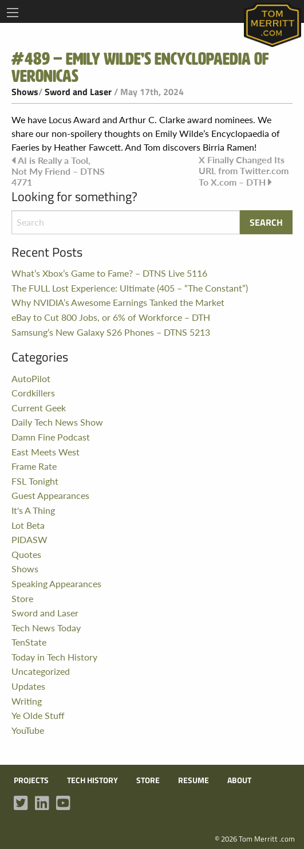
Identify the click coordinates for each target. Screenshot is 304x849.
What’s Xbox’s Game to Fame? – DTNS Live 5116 (109, 273)
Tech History (92, 780)
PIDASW (29, 539)
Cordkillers (33, 392)
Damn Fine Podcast (50, 436)
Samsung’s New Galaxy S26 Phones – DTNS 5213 (110, 332)
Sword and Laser (78, 92)
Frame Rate (34, 466)
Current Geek (38, 407)
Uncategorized (40, 671)
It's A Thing (33, 510)
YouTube (27, 730)
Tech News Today (46, 627)
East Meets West (45, 451)
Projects (31, 780)
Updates (28, 686)
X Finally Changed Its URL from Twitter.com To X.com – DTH (244, 170)
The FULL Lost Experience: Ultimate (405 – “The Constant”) (129, 287)
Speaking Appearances (56, 583)
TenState (28, 641)
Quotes (26, 554)
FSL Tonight (34, 481)
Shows (24, 92)
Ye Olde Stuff (38, 715)
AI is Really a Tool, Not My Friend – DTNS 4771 (58, 171)
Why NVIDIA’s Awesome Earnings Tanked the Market (117, 302)
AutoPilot (30, 378)
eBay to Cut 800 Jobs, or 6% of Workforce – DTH (110, 317)
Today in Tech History (54, 656)
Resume (193, 780)
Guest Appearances (50, 495)
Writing (26, 701)
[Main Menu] (12, 12)
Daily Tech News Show (57, 422)
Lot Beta (28, 525)
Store (22, 598)
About (239, 780)
